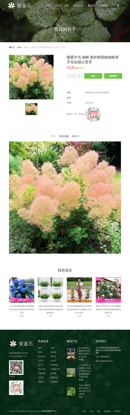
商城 (19, 47)
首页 (49, 5)
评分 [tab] (75, 136)
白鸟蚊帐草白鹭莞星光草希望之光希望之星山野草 (84, 352)
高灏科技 (42, 373)
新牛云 (41, 365)
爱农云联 (42, 369)
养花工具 (80, 5)
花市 (68, 5)
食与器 (53, 373)
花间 (59, 5)
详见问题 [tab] (63, 136)
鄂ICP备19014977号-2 (49, 411)
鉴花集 (93, 5)
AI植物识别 (55, 369)
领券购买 (113, 76)
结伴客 (41, 377)
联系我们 (106, 5)
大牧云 (53, 360)
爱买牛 (53, 356)
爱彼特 (41, 381)
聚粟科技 (54, 377)
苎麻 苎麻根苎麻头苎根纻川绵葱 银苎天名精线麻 (85, 389)
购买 (93, 76)
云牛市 (41, 360)
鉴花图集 (107, 411)
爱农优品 (42, 356)
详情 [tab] (52, 136)
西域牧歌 (54, 365)
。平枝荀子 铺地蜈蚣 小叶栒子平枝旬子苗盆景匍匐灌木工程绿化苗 (85, 371)
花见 (91, 411)
